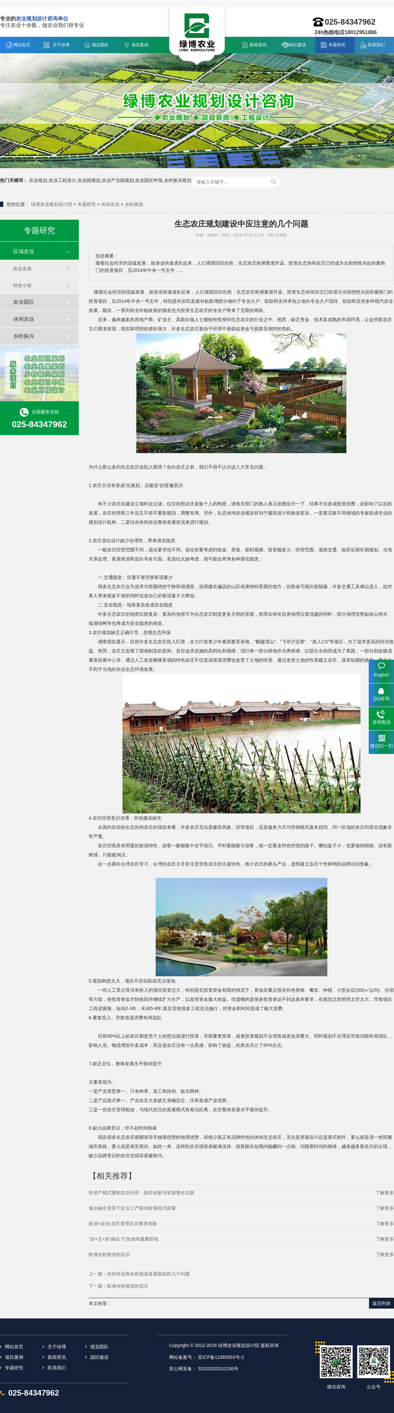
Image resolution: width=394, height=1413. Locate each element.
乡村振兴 (23, 336)
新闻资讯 (258, 44)
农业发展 (22, 268)
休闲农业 (110, 204)
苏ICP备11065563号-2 (221, 1357)
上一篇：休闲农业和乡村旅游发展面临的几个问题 (139, 1273)
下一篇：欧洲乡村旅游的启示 (118, 1286)
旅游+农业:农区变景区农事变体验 (123, 1223)
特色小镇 (22, 285)
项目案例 (139, 44)
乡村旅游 (134, 204)
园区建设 (297, 44)
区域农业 (23, 251)
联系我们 (376, 44)
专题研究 (336, 44)
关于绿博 (61, 44)
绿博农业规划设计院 (51, 204)
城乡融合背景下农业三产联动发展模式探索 (132, 1208)
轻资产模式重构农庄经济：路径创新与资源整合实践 (141, 1192)
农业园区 (23, 302)
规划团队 (100, 44)
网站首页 (21, 44)
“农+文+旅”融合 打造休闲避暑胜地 (123, 1239)
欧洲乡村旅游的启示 (109, 1254)
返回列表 (381, 1303)
